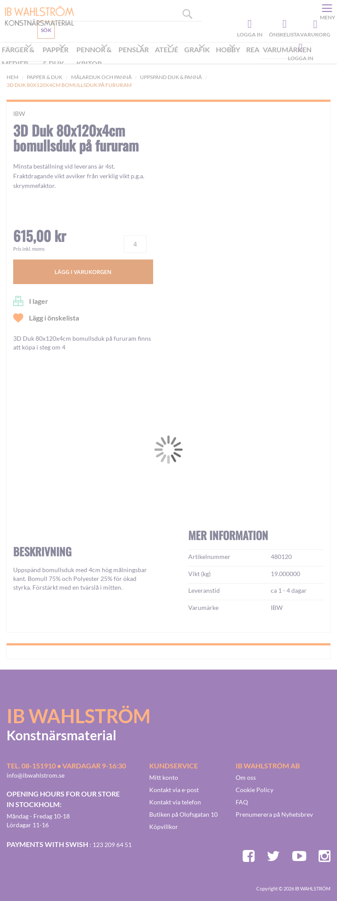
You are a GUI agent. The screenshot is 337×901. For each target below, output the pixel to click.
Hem (12, 77)
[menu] (156, 57)
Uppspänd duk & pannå (171, 77)
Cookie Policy (254, 789)
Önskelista (283, 24)
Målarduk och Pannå (101, 77)
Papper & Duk (44, 77)
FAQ (242, 802)
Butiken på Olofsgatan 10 (183, 814)
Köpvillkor (163, 826)
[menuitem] (20, 57)
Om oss (246, 777)
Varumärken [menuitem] (287, 49)
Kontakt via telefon (175, 802)
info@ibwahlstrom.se (36, 775)
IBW (19, 113)
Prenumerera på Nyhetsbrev (274, 814)
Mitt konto (163, 777)
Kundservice (38, 50)
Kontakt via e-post (174, 789)
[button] (33, 543)
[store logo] (36, 15)
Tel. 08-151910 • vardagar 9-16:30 (66, 765)
